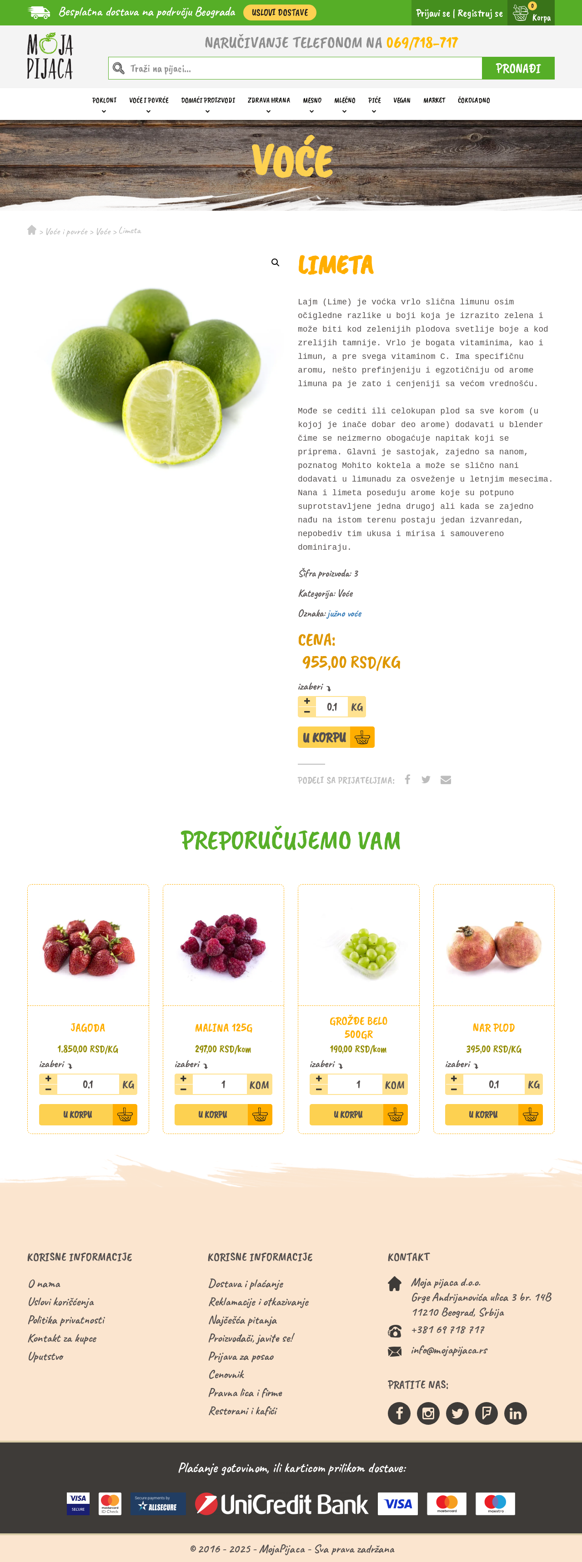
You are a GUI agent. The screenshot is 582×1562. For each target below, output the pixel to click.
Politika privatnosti (65, 1319)
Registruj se (480, 13)
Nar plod (494, 1027)
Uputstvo (44, 1355)
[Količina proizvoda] (332, 706)
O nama (43, 1283)
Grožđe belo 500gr (359, 1027)
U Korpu (324, 737)
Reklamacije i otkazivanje (258, 1301)
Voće (102, 231)
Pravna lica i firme (244, 1392)
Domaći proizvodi (208, 100)
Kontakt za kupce (61, 1337)
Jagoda (87, 1027)
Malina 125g (223, 1027)
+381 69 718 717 (447, 1329)
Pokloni (104, 100)
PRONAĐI (518, 68)
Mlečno (345, 100)
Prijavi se (433, 13)
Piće (374, 100)
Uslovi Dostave (280, 12)
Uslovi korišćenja (60, 1301)
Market (434, 100)
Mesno (312, 100)
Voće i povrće (148, 100)
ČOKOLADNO (474, 100)
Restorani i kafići (242, 1410)
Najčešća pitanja (242, 1319)
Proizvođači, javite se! (250, 1337)
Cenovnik (225, 1374)
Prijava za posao (240, 1355)
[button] (275, 262)
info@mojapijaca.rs (449, 1349)
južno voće (344, 613)
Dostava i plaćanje (245, 1283)
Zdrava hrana (269, 100)
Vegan (402, 100)
